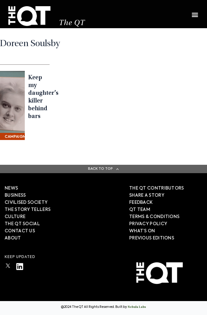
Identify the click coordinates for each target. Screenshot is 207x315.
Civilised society (26, 202)
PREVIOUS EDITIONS (151, 238)
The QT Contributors (156, 188)
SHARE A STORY (146, 195)
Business (15, 195)
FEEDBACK (140, 202)
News (11, 188)
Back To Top (100, 168)
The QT (72, 23)
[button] (195, 11)
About (13, 238)
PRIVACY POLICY (148, 224)
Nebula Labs (137, 307)
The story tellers (28, 209)
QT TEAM (139, 209)
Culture (15, 217)
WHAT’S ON (142, 231)
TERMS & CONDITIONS (154, 217)
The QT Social (22, 224)
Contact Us (20, 231)
